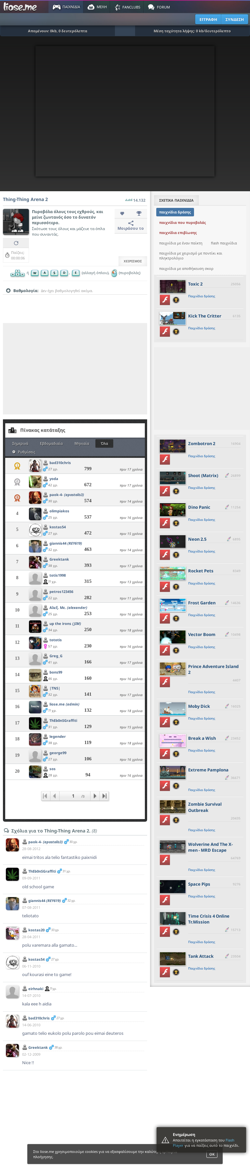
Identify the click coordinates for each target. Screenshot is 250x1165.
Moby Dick (199, 706)
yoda (53, 478)
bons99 (55, 672)
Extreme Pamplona (208, 770)
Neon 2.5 (197, 539)
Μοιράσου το (131, 226)
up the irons (65, 623)
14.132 (135, 198)
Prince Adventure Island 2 (213, 669)
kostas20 (36, 929)
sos (52, 768)
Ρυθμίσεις (23, 451)
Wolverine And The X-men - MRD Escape (210, 847)
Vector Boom (201, 634)
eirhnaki (35, 988)
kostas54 (57, 526)
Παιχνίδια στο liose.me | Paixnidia (21, 7)
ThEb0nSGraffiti (63, 720)
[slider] (74, 301)
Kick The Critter (204, 316)
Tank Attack (201, 956)
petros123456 (61, 591)
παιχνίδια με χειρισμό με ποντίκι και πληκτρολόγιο (190, 255)
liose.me (64, 704)
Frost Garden (201, 603)
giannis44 (65, 543)
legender (57, 736)
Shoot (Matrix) (203, 475)
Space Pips (199, 884)
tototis (55, 639)
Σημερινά (20, 443)
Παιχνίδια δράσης (201, 296)
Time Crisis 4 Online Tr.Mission (208, 919)
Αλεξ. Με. (68, 607)
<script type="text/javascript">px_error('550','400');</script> (125, 111)
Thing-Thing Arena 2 (25, 199)
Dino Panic (199, 507)
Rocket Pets (201, 571)
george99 (57, 752)
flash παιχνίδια (224, 243)
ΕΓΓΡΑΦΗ (208, 19)
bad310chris (60, 462)
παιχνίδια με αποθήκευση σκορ (186, 268)
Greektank (59, 559)
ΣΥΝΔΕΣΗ (235, 19)
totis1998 (57, 575)
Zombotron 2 (201, 443)
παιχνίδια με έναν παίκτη (180, 243)
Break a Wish (202, 738)
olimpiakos (59, 510)
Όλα (104, 443)
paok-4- (66, 494)
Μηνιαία (82, 443)
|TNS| (54, 688)
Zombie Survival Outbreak (205, 807)
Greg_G (55, 655)
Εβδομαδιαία (51, 443)
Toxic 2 (195, 284)
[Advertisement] (75, 368)
